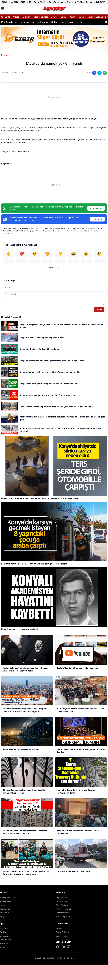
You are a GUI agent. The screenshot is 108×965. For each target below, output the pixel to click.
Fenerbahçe (5, 940)
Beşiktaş (3, 932)
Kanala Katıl (96, 208)
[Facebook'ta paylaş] (94, 73)
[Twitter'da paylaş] (99, 73)
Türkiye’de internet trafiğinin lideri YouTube (23, 22)
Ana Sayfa (5, 17)
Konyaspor (5, 928)
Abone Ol (97, 219)
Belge (2, 916)
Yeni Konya (5, 909)
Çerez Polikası (62, 932)
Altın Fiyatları (62, 905)
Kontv (2, 905)
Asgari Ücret (61, 897)
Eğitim (63, 17)
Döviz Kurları (62, 901)
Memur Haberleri (63, 909)
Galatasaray (5, 936)
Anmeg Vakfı (5, 901)
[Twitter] (64, 946)
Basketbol (4, 943)
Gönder (99, 309)
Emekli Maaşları (63, 912)
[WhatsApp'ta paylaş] (105, 73)
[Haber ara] (106, 22)
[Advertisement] (54, 97)
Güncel (16, 17)
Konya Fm (4, 912)
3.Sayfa (54, 17)
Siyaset (44, 17)
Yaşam (72, 17)
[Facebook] (57, 946)
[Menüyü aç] (2, 9)
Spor (36, 17)
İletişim (59, 928)
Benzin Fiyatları (63, 916)
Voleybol (4, 947)
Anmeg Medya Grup (9, 897)
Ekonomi (26, 17)
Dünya (81, 17)
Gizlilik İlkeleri (62, 936)
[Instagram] (68, 946)
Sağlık (90, 17)
